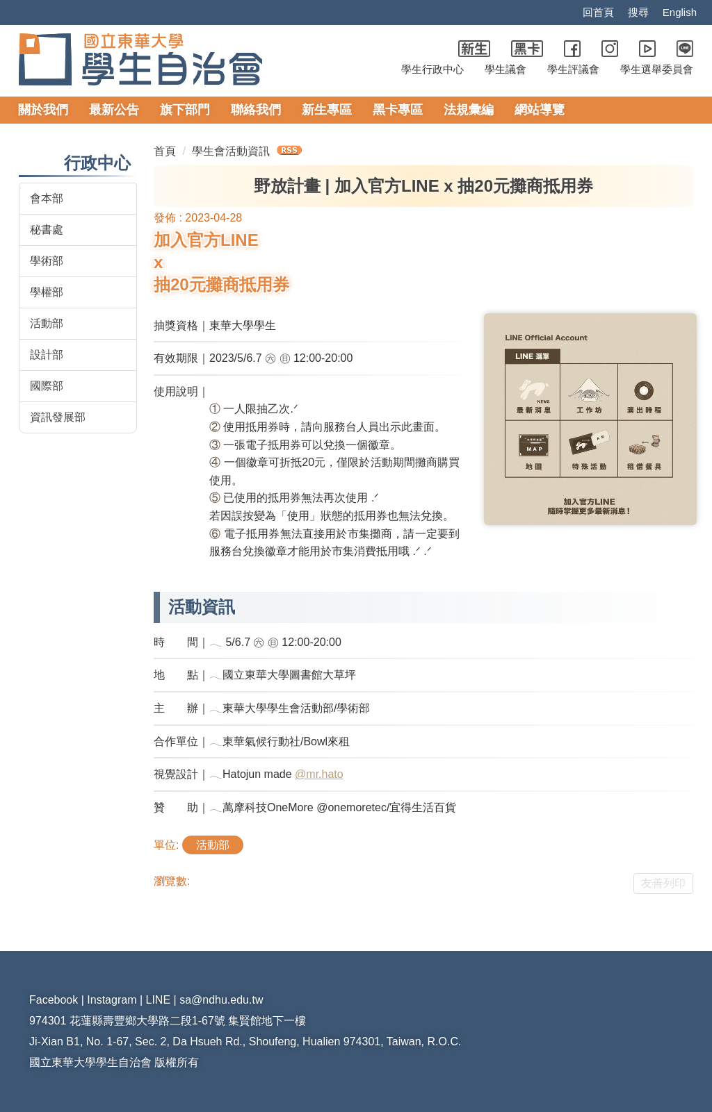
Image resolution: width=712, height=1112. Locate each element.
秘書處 (46, 229)
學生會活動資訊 (231, 151)
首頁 (165, 151)
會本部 (46, 198)
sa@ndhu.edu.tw (222, 999)
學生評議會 (573, 69)
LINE (160, 999)
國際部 (46, 385)
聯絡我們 (256, 110)
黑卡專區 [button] (398, 110)
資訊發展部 (58, 417)
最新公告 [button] (114, 110)
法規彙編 (469, 110)
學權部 (46, 292)
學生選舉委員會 (656, 69)
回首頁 (597, 12)
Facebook (54, 999)
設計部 (46, 354)
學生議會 (505, 69)
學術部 (46, 260)
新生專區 (327, 110)
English (679, 12)
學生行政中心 (432, 69)
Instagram (114, 999)
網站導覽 (540, 110)
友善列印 (663, 883)
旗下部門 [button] (185, 110)
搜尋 (636, 12)
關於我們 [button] (43, 110)
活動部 (46, 323)
